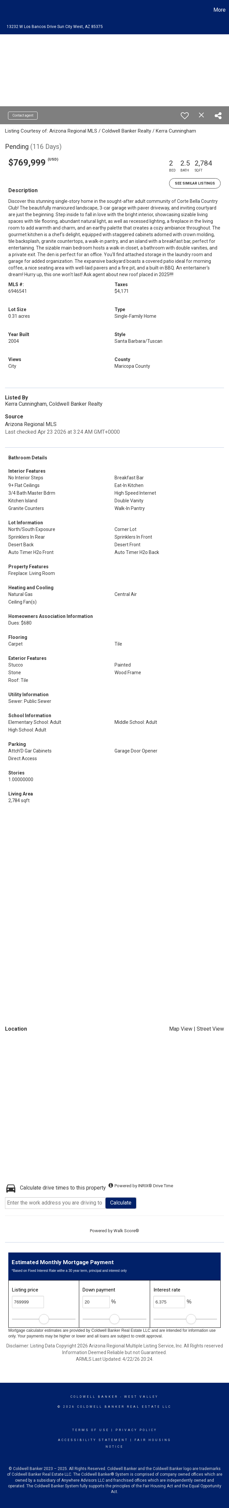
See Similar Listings (195, 183)
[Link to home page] (8, 10)
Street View (210, 1029)
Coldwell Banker (94, 1396)
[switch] (184, 116)
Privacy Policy (136, 1430)
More (219, 10)
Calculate (120, 1203)
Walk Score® (126, 1230)
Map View (180, 1029)
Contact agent (22, 115)
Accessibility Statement (93, 1440)
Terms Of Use (90, 1430)
